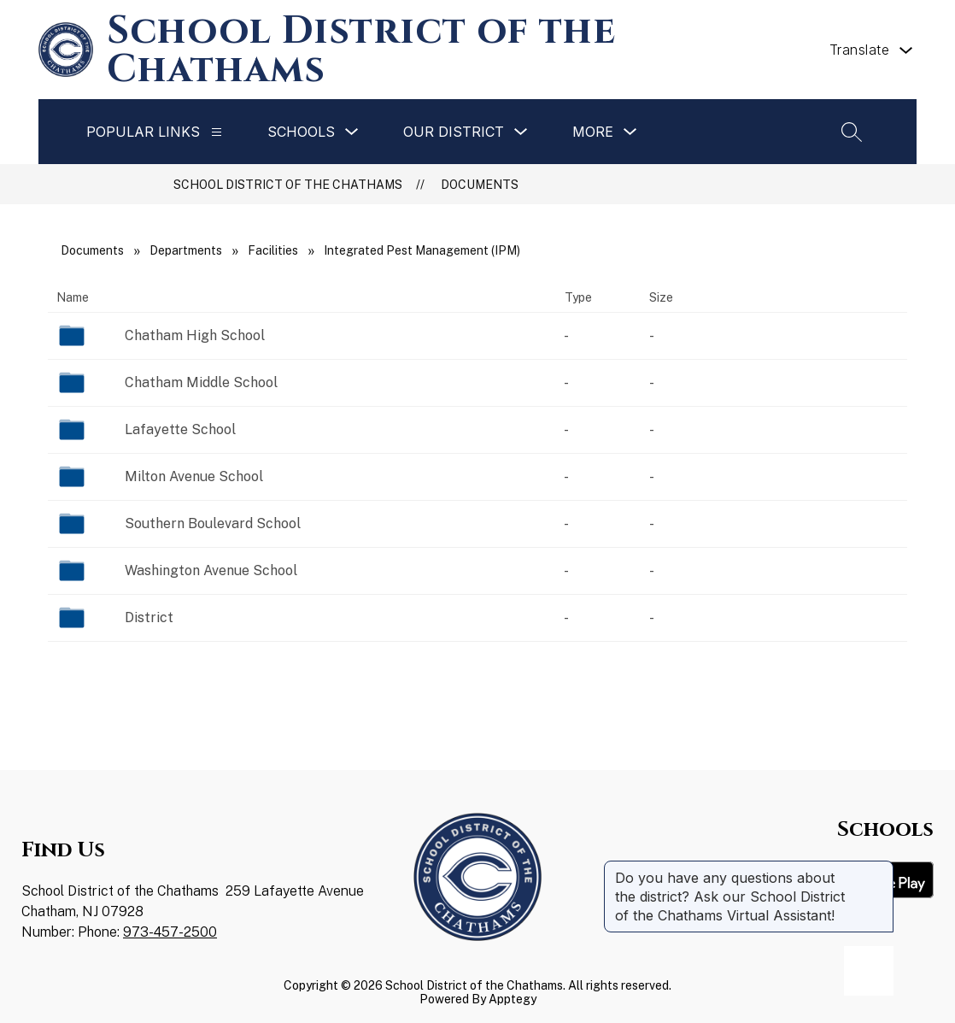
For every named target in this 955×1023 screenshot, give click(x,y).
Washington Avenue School (211, 570)
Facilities (273, 250)
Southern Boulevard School (213, 523)
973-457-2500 (170, 932)
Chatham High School (195, 335)
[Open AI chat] (868, 970)
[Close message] (880, 869)
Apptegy (512, 999)
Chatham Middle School (201, 382)
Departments (185, 250)
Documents (480, 184)
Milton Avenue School (194, 476)
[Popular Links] (216, 132)
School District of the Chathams (287, 184)
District (149, 617)
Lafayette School (180, 429)
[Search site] (851, 131)
